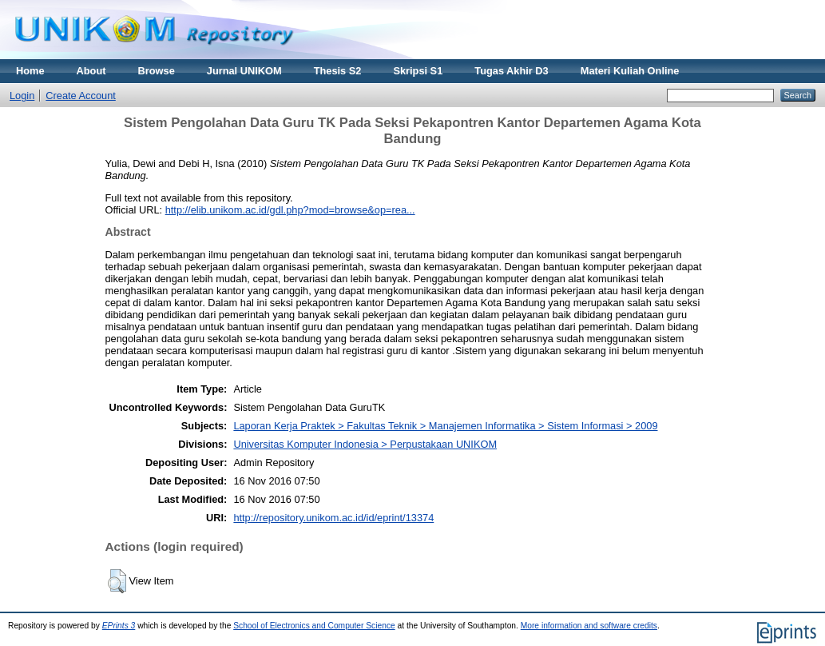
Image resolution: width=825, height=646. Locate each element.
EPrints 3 (119, 625)
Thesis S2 (338, 71)
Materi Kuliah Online (630, 71)
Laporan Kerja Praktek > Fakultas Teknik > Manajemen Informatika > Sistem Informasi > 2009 (445, 426)
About (91, 71)
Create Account (81, 96)
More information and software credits (589, 625)
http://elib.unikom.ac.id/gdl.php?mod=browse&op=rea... (290, 210)
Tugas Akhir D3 (511, 71)
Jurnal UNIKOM (244, 71)
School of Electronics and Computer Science (314, 625)
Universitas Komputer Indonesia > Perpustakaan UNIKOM (365, 444)
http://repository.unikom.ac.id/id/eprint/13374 (333, 518)
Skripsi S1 (417, 71)
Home (30, 71)
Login (22, 96)
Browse (156, 71)
